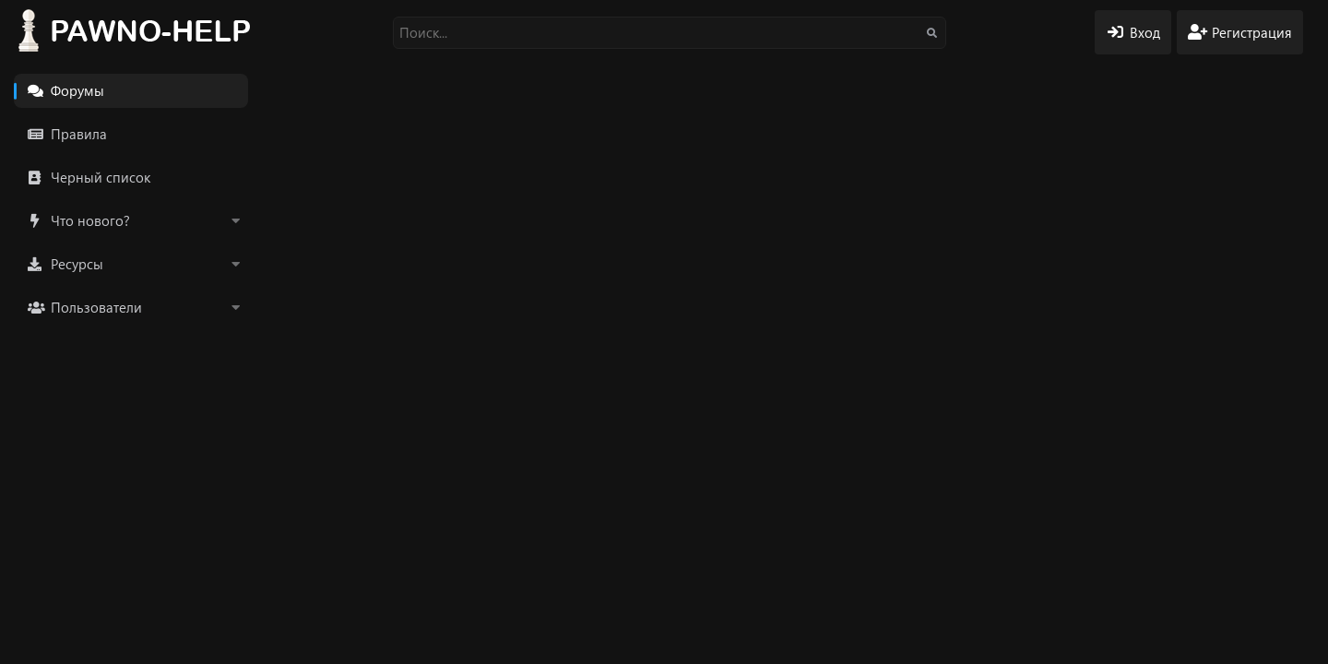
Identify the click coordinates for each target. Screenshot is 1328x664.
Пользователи (96, 307)
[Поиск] (669, 33)
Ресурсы (77, 264)
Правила (79, 134)
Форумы (77, 90)
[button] (235, 221)
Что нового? (90, 220)
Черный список (100, 177)
